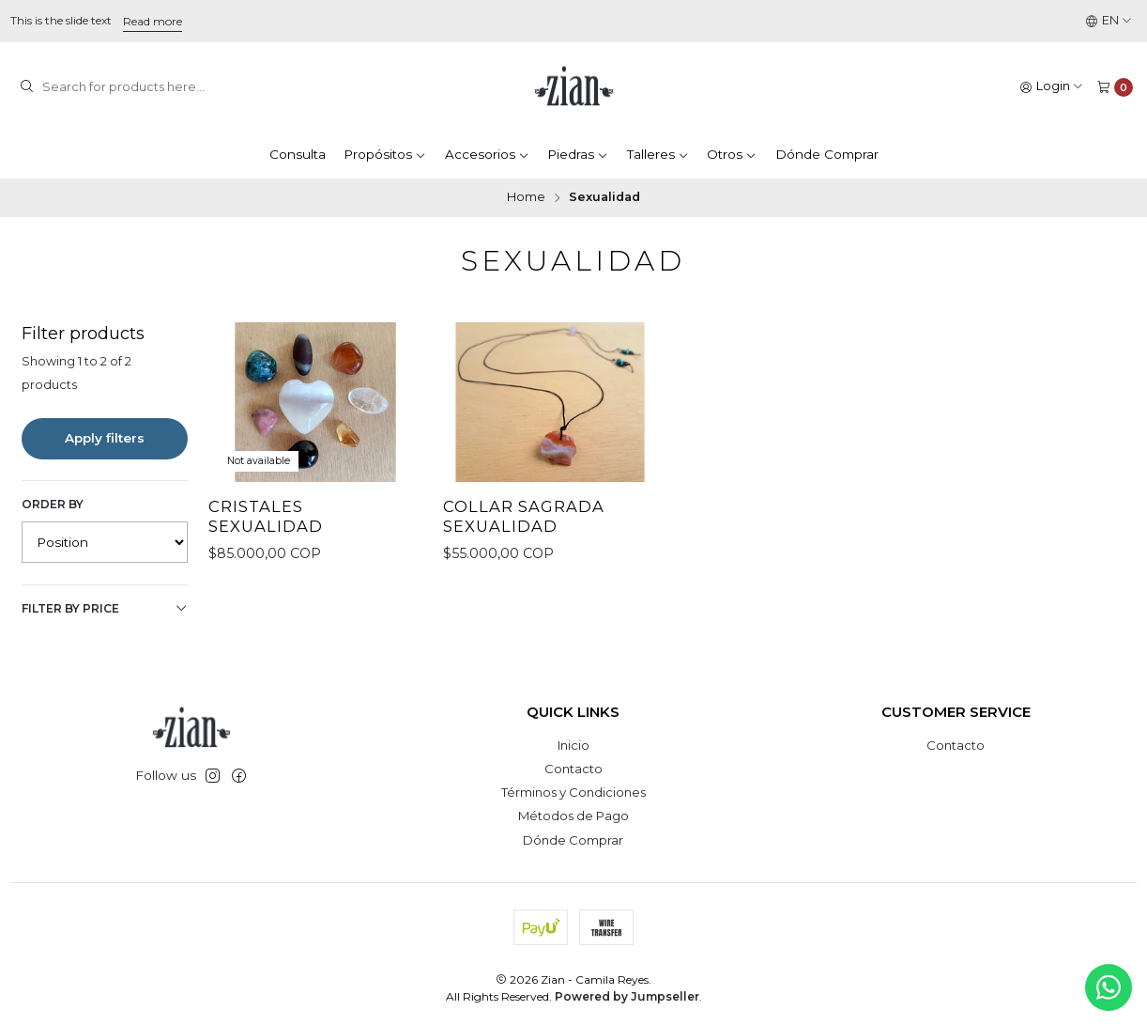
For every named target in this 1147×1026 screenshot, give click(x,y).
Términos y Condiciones (573, 792)
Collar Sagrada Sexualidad (523, 516)
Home (526, 198)
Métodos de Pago (573, 815)
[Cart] (1115, 86)
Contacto (573, 768)
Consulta (297, 154)
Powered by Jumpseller (627, 996)
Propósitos (385, 154)
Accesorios (487, 154)
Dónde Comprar (827, 154)
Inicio (573, 745)
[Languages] (1109, 21)
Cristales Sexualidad (265, 516)
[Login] (1052, 87)
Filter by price (105, 608)
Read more (152, 21)
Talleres (658, 154)
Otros (732, 154)
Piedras (577, 154)
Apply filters (105, 437)
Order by (53, 504)
